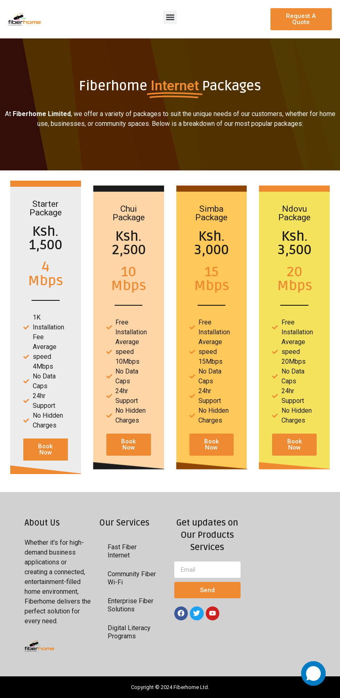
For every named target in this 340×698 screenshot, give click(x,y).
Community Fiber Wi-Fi (132, 578)
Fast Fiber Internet (122, 551)
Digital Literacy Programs (129, 632)
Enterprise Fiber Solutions (130, 605)
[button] (170, 17)
